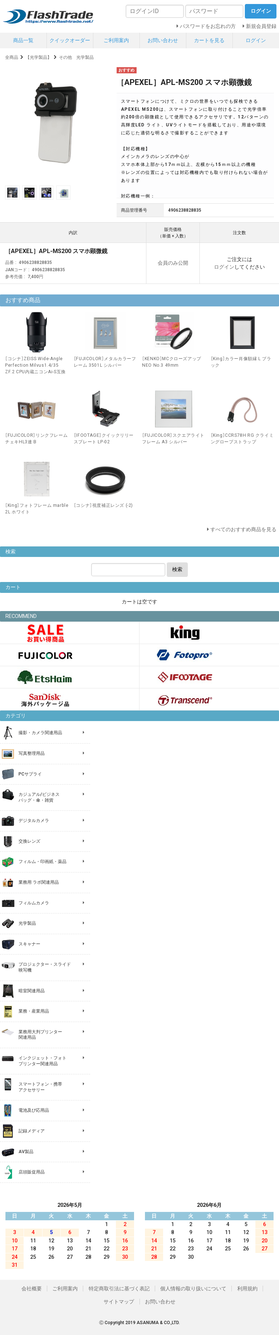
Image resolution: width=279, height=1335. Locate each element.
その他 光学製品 (76, 57)
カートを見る (209, 40)
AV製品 (26, 1151)
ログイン (256, 40)
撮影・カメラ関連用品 (40, 732)
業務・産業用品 (34, 1011)
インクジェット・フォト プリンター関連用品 (42, 1060)
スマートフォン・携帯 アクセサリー (40, 1087)
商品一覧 (23, 40)
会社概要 (31, 1288)
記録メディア (32, 1130)
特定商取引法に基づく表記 (119, 1288)
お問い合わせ (162, 40)
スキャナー (29, 944)
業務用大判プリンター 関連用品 (40, 1034)
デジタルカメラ (34, 820)
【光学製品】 (38, 57)
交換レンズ (29, 841)
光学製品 (27, 923)
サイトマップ (119, 1302)
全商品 (11, 57)
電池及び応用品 (34, 1110)
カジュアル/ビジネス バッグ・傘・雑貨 (39, 797)
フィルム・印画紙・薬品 (42, 861)
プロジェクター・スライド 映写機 (45, 967)
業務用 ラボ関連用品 (39, 882)
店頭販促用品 (32, 1172)
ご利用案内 (116, 40)
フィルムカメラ (34, 902)
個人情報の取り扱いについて (193, 1288)
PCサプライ (30, 774)
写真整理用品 (32, 753)
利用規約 (247, 1288)
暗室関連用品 (32, 990)
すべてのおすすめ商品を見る (243, 529)
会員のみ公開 (173, 263)
